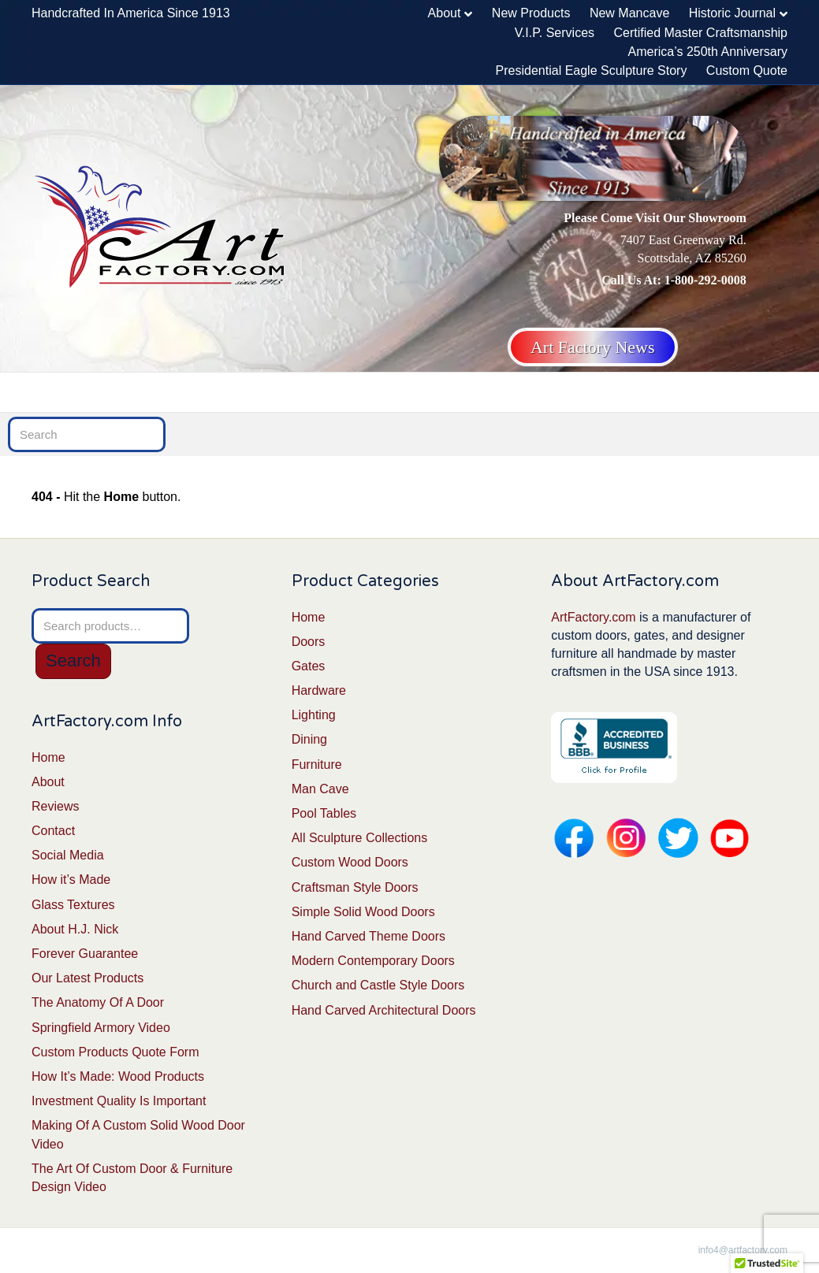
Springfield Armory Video (101, 1027)
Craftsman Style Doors (355, 887)
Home (59, 391)
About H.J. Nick (75, 929)
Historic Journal (732, 13)
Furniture (525, 391)
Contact (53, 830)
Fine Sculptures (627, 391)
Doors (115, 391)
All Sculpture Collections (360, 837)
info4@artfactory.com (742, 1250)
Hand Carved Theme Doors (368, 936)
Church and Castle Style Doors (378, 985)
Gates (182, 391)
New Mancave (629, 13)
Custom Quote (746, 70)
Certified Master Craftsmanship (700, 32)
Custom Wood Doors (350, 862)
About (444, 13)
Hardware (259, 391)
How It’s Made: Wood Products (118, 1076)
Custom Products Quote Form (115, 1052)
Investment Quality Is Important (119, 1101)
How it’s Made (71, 879)
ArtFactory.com (593, 617)
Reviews (55, 806)
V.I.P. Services (554, 32)
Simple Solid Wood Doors (363, 912)
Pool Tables (324, 813)
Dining (309, 739)
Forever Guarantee (85, 953)
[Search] (776, 391)
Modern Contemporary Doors (373, 960)
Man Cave (729, 391)
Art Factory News (592, 347)
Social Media (68, 855)
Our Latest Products (87, 978)
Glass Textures (73, 904)
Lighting (343, 391)
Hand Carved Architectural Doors (384, 1010)
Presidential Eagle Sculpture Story (591, 70)
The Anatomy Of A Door (98, 1002)
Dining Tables (439, 391)
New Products (531, 13)
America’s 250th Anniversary (707, 51)
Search (73, 660)
